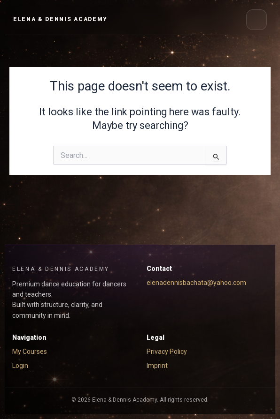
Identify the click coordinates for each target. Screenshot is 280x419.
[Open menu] (256, 19)
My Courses (29, 351)
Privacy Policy (167, 351)
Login (20, 365)
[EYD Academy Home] (60, 19)
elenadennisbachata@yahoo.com (196, 282)
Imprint (157, 365)
